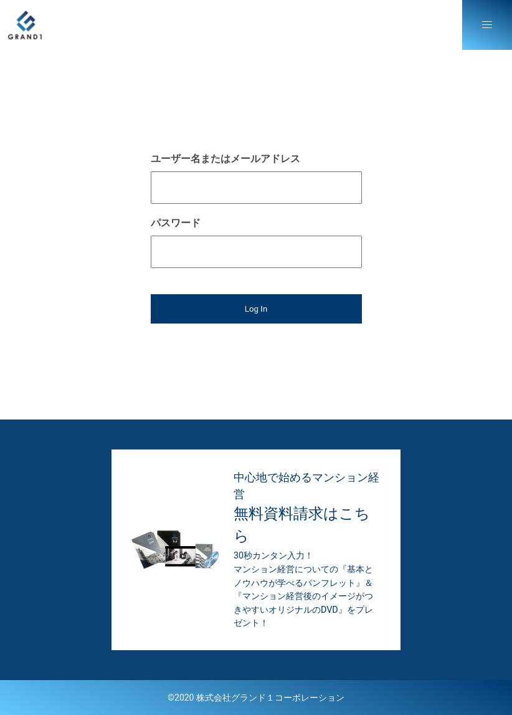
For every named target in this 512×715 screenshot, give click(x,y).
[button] (487, 25)
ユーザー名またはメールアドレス (225, 159)
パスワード (176, 223)
